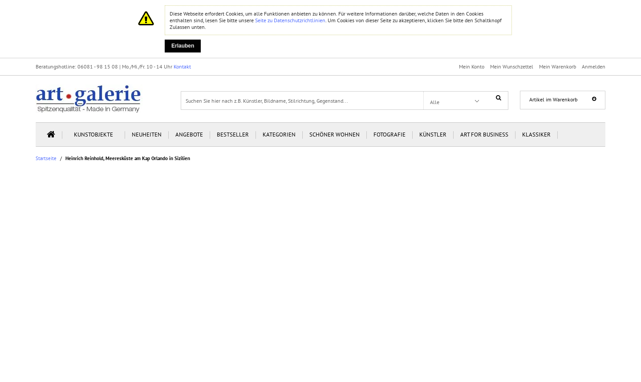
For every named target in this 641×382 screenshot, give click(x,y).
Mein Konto (471, 66)
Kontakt (182, 66)
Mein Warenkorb (557, 66)
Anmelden (593, 66)
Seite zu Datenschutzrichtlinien (290, 20)
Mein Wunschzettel (511, 66)
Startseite (46, 158)
